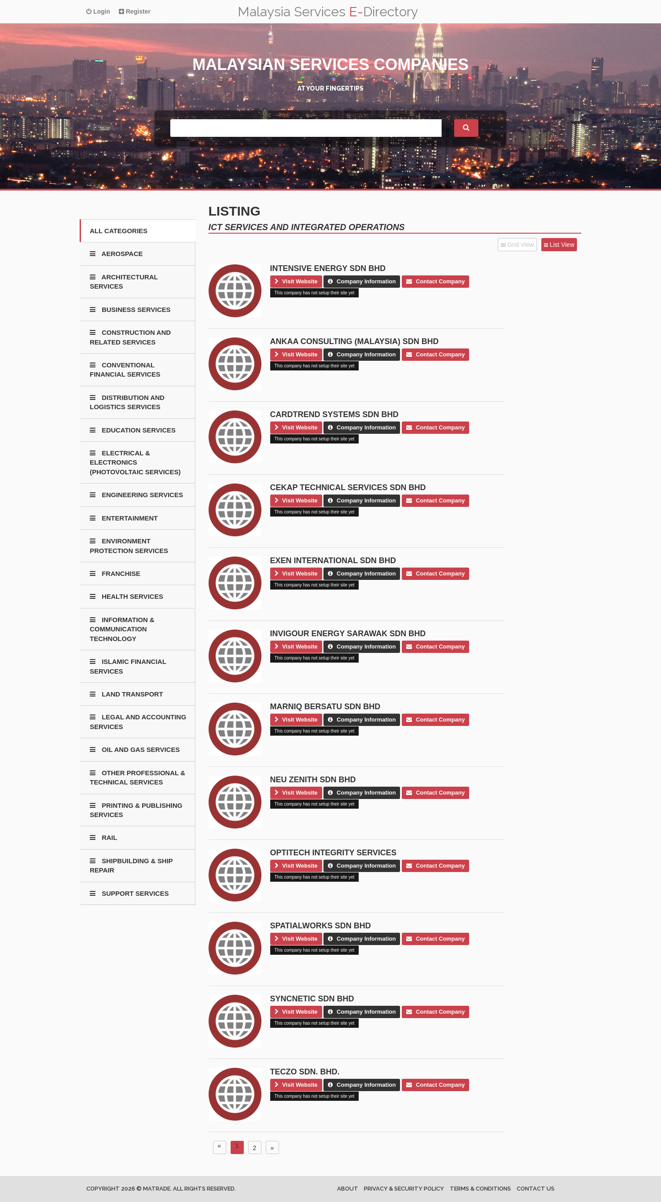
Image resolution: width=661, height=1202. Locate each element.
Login (98, 11)
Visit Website (296, 281)
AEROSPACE (116, 253)
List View (559, 244)
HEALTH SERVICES (126, 596)
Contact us (536, 1188)
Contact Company (435, 281)
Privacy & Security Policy (404, 1188)
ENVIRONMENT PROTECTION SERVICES (129, 545)
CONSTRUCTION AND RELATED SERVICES (130, 337)
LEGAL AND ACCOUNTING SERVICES (138, 721)
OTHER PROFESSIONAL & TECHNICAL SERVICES (137, 777)
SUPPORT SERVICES (129, 893)
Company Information (362, 281)
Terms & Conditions (480, 1188)
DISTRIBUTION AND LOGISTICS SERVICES (127, 402)
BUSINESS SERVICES (130, 309)
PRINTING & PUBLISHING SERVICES (136, 810)
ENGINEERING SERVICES (136, 494)
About (347, 1188)
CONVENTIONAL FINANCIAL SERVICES (125, 369)
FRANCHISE (115, 573)
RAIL (103, 837)
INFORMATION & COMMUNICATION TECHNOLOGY (122, 629)
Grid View (517, 244)
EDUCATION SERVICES (133, 430)
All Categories (118, 231)
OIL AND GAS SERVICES (135, 749)
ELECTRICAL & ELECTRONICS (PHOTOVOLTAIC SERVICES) (135, 462)
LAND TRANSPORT (126, 694)
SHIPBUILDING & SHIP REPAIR (131, 865)
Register (135, 11)
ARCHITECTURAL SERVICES (124, 281)
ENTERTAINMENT (124, 518)
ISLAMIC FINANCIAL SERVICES (128, 666)
